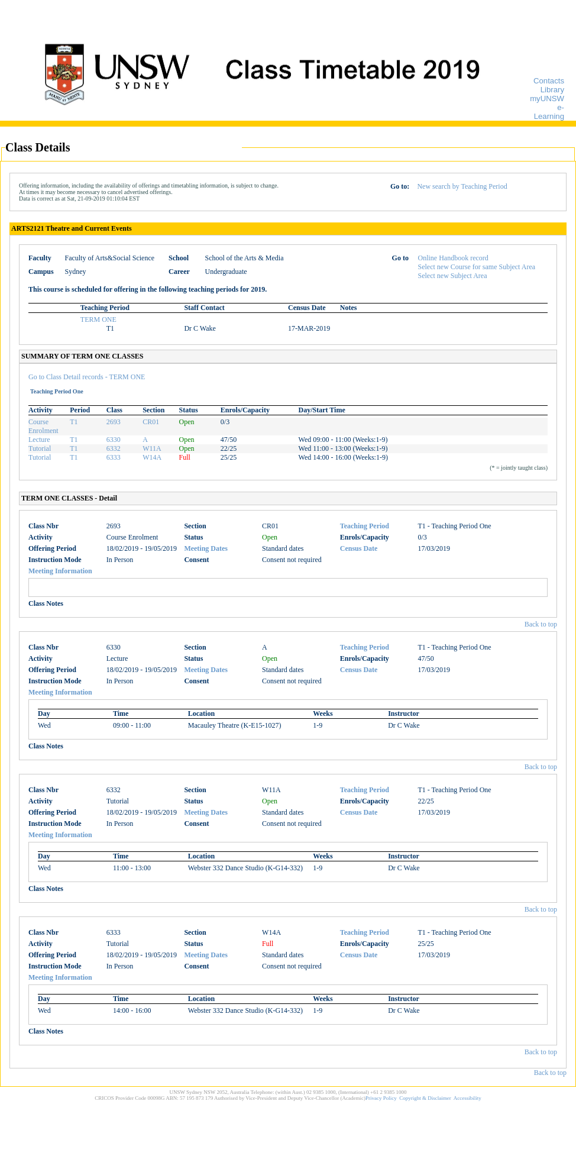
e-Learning (549, 112)
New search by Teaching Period (462, 186)
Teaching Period (364, 526)
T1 (73, 422)
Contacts (548, 80)
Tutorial (39, 448)
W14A (152, 457)
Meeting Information (60, 571)
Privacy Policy (381, 1098)
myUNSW (547, 98)
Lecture (39, 439)
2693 (113, 422)
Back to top (541, 624)
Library (552, 89)
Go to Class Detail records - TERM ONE (86, 377)
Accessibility (467, 1098)
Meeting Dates (206, 548)
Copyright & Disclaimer (425, 1098)
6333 (113, 457)
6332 (113, 448)
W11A (152, 448)
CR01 (151, 422)
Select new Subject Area (452, 276)
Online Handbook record (453, 258)
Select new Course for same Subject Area (477, 267)
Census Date (359, 548)
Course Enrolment (43, 426)
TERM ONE (98, 319)
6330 (113, 439)
